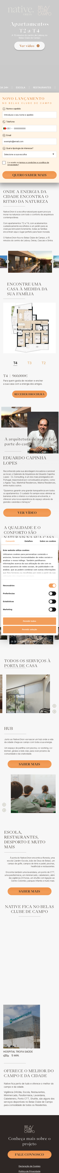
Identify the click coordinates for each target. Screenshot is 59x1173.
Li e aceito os (25, 163)
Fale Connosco (29, 1144)
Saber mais (29, 764)
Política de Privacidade (29, 1161)
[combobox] (7, 128)
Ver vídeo (26, 45)
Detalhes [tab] (29, 541)
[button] (7, 261)
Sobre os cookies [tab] (48, 541)
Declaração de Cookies (29, 1156)
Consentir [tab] (10, 541)
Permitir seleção (29, 629)
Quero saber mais (29, 175)
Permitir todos (29, 621)
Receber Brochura (29, 394)
